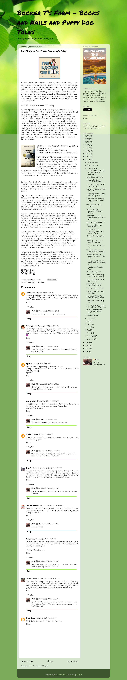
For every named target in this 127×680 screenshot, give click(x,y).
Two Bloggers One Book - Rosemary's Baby (96, 195)
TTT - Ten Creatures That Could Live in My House (96, 306)
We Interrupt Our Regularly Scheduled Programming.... (95, 231)
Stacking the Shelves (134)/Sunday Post (94, 181)
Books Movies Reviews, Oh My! (57, 98)
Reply (28, 303)
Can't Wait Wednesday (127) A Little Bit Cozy (95, 275)
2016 (87, 343)
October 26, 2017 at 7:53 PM (53, 506)
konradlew (62, 674)
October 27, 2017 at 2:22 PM (48, 599)
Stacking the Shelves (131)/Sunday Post (94, 285)
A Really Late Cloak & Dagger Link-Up (95, 241)
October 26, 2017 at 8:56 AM (43, 293)
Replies (31, 307)
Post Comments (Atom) (39, 666)
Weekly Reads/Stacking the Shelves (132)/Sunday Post (96, 262)
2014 (87, 349)
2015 (87, 346)
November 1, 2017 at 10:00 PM (46, 618)
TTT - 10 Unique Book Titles (94, 206)
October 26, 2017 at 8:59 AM (48, 326)
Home (50, 661)
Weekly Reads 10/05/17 (95, 289)
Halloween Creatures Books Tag (95, 226)
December (91, 162)
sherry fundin (31, 401)
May (89, 327)
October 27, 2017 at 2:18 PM (48, 311)
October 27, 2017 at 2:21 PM (48, 488)
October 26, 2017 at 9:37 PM (45, 539)
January (90, 339)
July (88, 321)
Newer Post (27, 661)
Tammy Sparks (31, 326)
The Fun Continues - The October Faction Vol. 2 (96, 251)
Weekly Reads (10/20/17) (95, 222)
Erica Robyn (30, 618)
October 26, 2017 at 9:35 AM (40, 364)
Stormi (28, 435)
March (90, 333)
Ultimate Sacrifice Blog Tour (95, 268)
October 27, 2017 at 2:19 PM (48, 384)
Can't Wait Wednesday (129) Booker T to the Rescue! (95, 200)
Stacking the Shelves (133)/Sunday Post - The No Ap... (96, 217)
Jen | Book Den (31, 579)
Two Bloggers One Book (35, 283)
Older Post (72, 661)
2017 (87, 160)
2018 (87, 157)
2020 (87, 151)
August (90, 318)
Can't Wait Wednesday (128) (95, 237)
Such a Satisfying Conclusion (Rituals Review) (94, 211)
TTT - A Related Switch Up (95, 246)
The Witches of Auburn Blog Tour (95, 292)
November (91, 165)
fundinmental (38, 408)
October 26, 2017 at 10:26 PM (48, 579)
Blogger (79, 674)
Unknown (29, 293)
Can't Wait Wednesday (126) (95, 301)
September (91, 315)
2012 (87, 352)
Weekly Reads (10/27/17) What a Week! (95, 185)
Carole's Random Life (34, 506)
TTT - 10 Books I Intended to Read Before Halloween (96, 172)
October (90, 168)
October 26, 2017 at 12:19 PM (51, 468)
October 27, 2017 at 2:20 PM (48, 451)
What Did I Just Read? (95, 177)
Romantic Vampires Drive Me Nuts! (96, 190)
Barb (33, 311)
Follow (85, 118)
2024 (87, 139)
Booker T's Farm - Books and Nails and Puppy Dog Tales (58, 22)
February (90, 336)
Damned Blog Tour (94, 272)
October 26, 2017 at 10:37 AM (47, 401)
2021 (87, 148)
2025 (87, 136)
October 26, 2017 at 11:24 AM (42, 435)
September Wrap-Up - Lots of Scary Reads (95, 297)
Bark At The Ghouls (33, 468)
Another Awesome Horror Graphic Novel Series (96, 256)
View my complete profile (99, 363)
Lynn (28, 364)
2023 (87, 142)
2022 (87, 145)
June (89, 324)
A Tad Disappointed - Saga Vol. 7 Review (95, 311)
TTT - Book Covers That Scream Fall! (95, 280)
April (89, 330)
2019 (87, 154)
